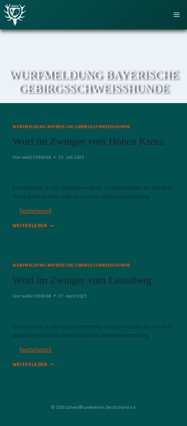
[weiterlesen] (35, 211)
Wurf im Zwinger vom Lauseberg (82, 280)
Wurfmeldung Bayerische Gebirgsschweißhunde (71, 126)
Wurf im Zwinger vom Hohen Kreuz (88, 141)
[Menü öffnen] (176, 14)
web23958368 (36, 157)
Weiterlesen (33, 225)
